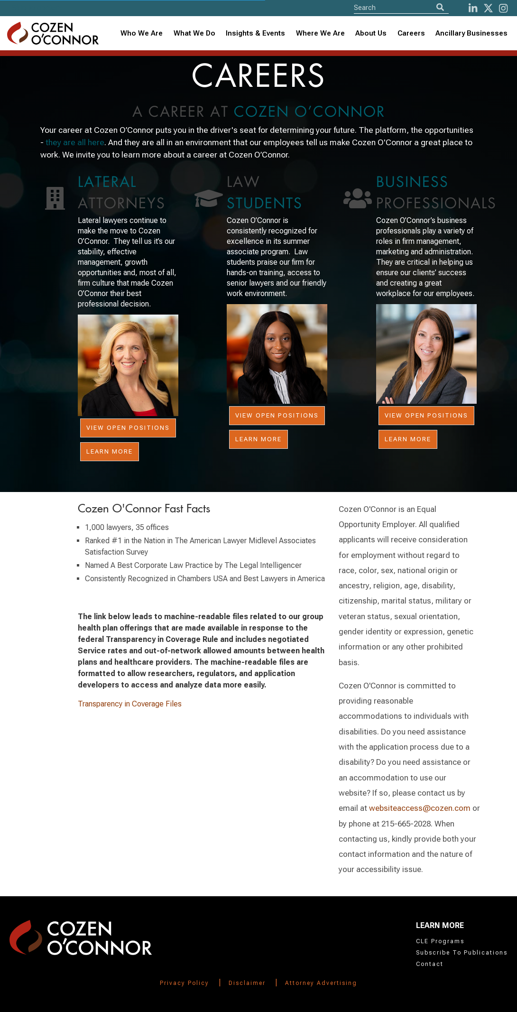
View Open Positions (128, 427)
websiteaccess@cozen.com (420, 808)
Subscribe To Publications (462, 952)
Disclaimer (247, 983)
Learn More (109, 451)
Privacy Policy (184, 983)
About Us (371, 33)
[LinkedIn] (473, 8)
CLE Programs (440, 941)
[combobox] (256, 33)
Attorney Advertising (321, 983)
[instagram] (503, 8)
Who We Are (141, 33)
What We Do (194, 33)
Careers (411, 33)
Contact (429, 964)
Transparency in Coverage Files (130, 703)
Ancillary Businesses (471, 33)
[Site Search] (401, 7)
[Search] (440, 7)
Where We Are (320, 33)
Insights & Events (255, 33)
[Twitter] (488, 8)
